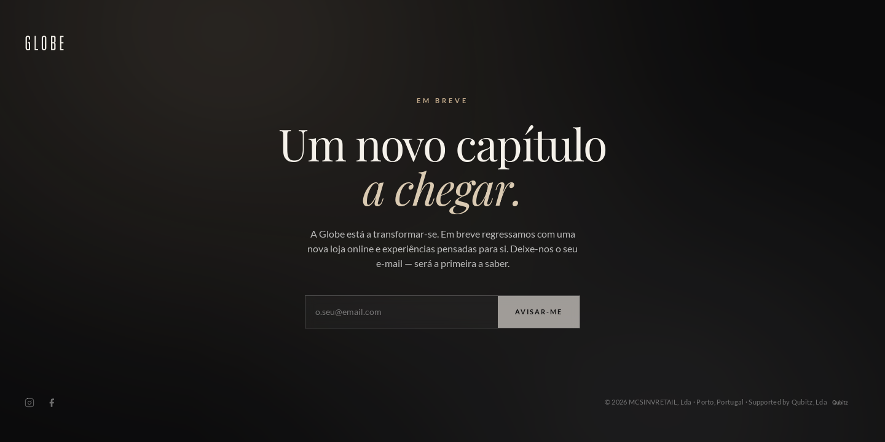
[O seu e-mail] (401, 313)
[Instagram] (29, 405)
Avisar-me (538, 312)
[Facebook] (52, 405)
